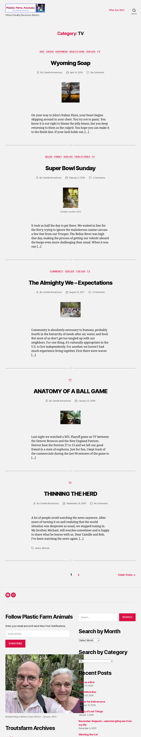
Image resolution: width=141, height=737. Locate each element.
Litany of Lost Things (91, 716)
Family (57, 161)
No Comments (98, 76)
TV (102, 55)
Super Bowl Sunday (70, 172)
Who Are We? (116, 12)
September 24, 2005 (76, 509)
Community (55, 276)
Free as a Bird (86, 687)
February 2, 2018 (77, 182)
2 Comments (99, 182)
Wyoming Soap (70, 66)
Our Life (93, 55)
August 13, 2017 (77, 297)
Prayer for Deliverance (92, 707)
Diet (39, 55)
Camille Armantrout (52, 76)
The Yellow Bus (87, 697)
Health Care (78, 55)
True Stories (84, 161)
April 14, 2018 (76, 76)
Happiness (61, 55)
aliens (38, 554)
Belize (46, 161)
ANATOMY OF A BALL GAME (70, 396)
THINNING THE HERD (70, 499)
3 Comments (99, 297)
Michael (46, 554)
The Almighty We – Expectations (70, 287)
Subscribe (15, 648)
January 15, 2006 (87, 406)
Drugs (49, 55)
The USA (82, 276)
